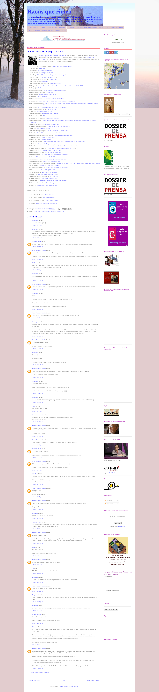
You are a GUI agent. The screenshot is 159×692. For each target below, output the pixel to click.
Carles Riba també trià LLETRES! (55, 103)
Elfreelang (35, 229)
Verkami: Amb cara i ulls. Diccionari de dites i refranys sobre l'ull (85, 27)
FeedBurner (121, 526)
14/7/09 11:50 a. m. (37, 591)
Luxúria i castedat (42, 96)
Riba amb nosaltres (52, 200)
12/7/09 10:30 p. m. (37, 259)
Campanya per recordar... (49, 172)
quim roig (35, 577)
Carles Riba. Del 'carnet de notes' (47, 174)
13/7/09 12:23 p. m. (37, 445)
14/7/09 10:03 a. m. (37, 573)
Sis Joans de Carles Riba (48, 77)
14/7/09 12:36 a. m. (37, 543)
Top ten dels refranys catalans (114, 27)
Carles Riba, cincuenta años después (54, 90)
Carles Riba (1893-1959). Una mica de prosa (52, 159)
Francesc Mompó (37, 415)
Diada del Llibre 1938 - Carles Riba (54, 99)
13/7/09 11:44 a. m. (37, 422)
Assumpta (35, 220)
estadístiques (52, 211)
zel (33, 568)
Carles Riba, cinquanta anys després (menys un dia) (58, 120)
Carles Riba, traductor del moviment (56, 167)
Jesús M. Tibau (36, 522)
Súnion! (40, 88)
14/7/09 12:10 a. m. (37, 518)
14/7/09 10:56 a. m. (37, 582)
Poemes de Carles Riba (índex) (63, 135)
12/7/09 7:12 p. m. (37, 238)
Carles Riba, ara (49, 195)
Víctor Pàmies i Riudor (39, 250)
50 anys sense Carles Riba (51, 124)
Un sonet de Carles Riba (47, 137)
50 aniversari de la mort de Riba (51, 150)
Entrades (108, 500)
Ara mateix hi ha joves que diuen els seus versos (52, 107)
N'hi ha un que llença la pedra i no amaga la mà (53, 55)
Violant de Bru (36, 614)
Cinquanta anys (50, 183)
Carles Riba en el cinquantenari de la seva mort (61, 148)
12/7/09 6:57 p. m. (37, 225)
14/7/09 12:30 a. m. (37, 529)
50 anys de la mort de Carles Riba (46, 157)
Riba (44, 116)
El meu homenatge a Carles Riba (47, 185)
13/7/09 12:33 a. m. (37, 348)
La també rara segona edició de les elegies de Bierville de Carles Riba (64, 141)
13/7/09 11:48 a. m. (37, 436)
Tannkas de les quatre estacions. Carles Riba (69, 163)
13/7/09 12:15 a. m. (37, 280)
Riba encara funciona (49, 197)
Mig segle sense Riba (43, 128)
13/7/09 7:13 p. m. (37, 457)
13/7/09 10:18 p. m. (37, 484)
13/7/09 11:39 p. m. (37, 509)
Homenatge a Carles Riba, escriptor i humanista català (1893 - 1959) (63, 86)
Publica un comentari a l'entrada (39, 672)
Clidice (34, 263)
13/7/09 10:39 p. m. (37, 497)
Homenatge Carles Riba (46, 72)
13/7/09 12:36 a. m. (37, 364)
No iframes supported (115, 318)
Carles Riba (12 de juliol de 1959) (61, 66)
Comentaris (109, 504)
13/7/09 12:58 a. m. (37, 393)
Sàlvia (34, 627)
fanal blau (35, 474)
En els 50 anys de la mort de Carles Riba (49, 133)
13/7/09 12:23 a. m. (37, 318)
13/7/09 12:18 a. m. (37, 289)
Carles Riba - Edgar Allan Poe (47, 94)
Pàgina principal (33, 27)
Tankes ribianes (46, 139)
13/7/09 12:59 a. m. (37, 402)
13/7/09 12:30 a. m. (37, 336)
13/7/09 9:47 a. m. (37, 411)
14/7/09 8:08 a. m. (37, 564)
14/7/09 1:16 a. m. (37, 556)
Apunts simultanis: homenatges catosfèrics (52, 27)
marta (33, 547)
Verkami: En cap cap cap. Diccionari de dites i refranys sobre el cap (47, 30)
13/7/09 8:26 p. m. (37, 470)
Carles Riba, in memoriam (53, 152)
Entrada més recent (34, 680)
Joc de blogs (60, 211)
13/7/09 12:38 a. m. (37, 377)
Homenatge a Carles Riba (44, 111)
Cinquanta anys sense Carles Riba (46, 203)
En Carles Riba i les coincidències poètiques (55, 154)
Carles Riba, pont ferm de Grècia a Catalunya (79, 103)
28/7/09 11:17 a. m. (37, 645)
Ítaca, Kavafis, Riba (55, 83)
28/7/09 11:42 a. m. (37, 668)
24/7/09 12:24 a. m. (37, 623)
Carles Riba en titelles (52, 118)
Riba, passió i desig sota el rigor (47, 144)
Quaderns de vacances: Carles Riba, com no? (53, 180)
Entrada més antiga (93, 680)
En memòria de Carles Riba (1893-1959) (58, 126)
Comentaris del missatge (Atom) (68, 686)
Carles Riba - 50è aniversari (51, 161)
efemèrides (44, 211)
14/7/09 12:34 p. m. (37, 601)
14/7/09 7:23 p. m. (37, 610)
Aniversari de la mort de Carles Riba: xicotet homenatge (61, 146)
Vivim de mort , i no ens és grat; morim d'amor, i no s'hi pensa (57, 101)
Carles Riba (41, 68)
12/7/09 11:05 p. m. (37, 270)
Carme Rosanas (37, 440)
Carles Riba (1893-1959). (48, 170)
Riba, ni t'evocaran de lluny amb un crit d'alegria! (51, 75)
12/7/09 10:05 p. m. (37, 246)
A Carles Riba (52, 109)
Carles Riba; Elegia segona (92, 163)
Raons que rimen (49, 11)
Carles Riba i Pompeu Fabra (49, 113)
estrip (33, 406)
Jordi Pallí (112, 473)
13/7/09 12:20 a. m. (37, 309)
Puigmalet (35, 595)
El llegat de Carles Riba (45, 70)
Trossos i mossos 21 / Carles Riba (58, 130)
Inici (64, 680)
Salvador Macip (36, 241)
